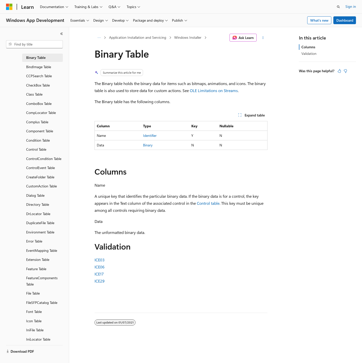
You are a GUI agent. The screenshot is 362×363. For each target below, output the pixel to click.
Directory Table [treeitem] (37, 204)
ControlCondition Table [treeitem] (43, 158)
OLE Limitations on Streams (214, 90)
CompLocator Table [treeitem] (41, 112)
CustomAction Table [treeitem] (41, 186)
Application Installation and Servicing (137, 37)
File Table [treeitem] (33, 293)
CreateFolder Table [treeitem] (40, 177)
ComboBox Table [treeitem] (39, 103)
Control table (208, 203)
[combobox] (34, 44)
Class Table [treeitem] (34, 94)
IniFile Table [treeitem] (34, 330)
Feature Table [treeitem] (36, 268)
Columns (308, 47)
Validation (308, 53)
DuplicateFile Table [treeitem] (40, 222)
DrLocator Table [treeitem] (38, 213)
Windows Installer (187, 37)
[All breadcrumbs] (99, 38)
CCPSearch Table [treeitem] (39, 75)
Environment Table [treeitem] (40, 232)
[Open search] (338, 6)
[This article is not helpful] (345, 71)
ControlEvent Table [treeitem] (40, 167)
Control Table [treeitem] (36, 149)
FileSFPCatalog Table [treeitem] (41, 302)
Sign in (350, 6)
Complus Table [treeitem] (37, 121)
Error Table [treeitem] (34, 241)
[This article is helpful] (339, 71)
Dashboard (344, 20)
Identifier (150, 135)
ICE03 (100, 259)
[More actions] (263, 38)
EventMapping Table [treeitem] (41, 250)
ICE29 (100, 281)
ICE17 (99, 273)
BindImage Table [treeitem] (38, 66)
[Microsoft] (9, 7)
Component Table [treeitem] (39, 131)
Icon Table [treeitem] (33, 320)
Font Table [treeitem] (34, 311)
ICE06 (100, 266)
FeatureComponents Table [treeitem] (42, 281)
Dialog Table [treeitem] (35, 195)
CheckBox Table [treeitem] (38, 85)
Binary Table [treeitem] (36, 57)
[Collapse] (61, 33)
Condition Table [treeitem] (38, 140)
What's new (319, 20)
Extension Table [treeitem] (37, 259)
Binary (148, 145)
